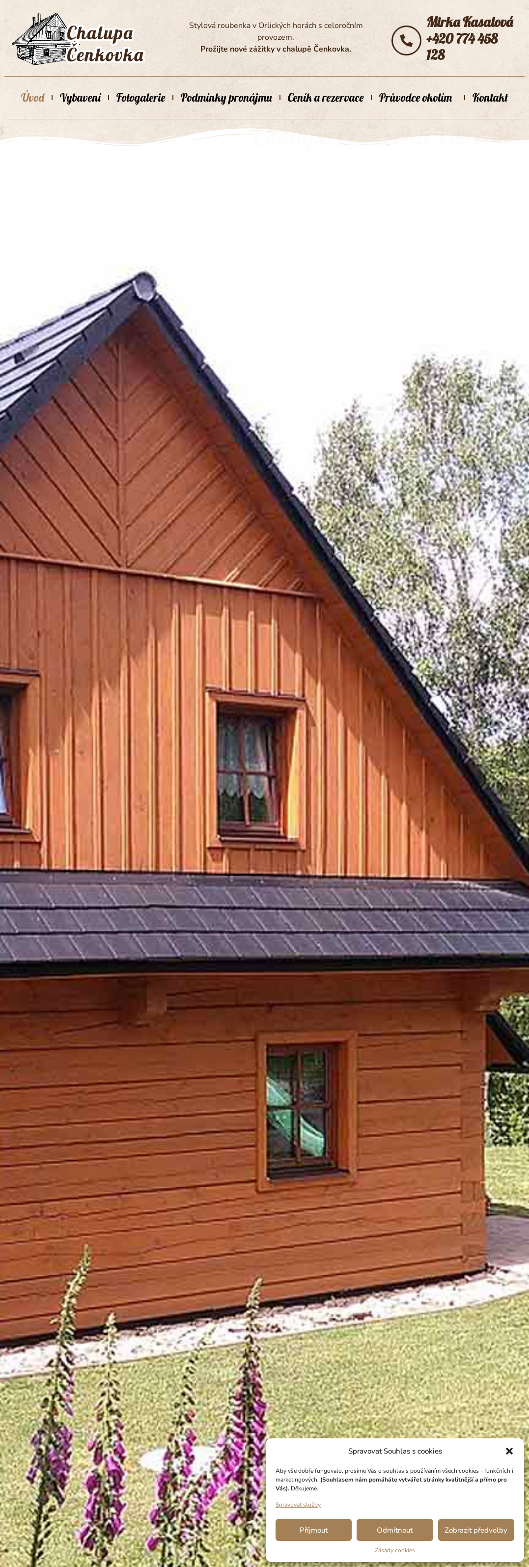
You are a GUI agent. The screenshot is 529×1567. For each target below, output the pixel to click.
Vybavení (80, 97)
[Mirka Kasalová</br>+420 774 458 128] (406, 40)
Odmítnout (395, 1530)
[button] (509, 1451)
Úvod (32, 97)
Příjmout (314, 1530)
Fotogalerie (140, 97)
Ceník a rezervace (325, 97)
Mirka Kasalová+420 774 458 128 (469, 38)
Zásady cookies (395, 1550)
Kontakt (490, 97)
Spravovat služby (298, 1505)
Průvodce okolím (418, 97)
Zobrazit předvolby (476, 1530)
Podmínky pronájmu (226, 97)
